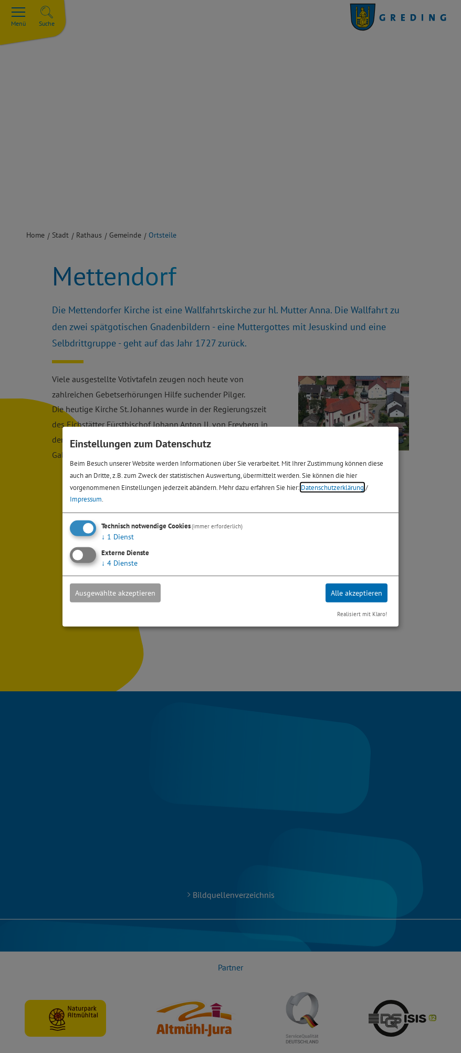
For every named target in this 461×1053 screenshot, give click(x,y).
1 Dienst (117, 536)
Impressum (86, 499)
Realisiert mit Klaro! (362, 614)
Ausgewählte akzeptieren (115, 593)
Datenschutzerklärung (332, 487)
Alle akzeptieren (356, 593)
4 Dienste (119, 563)
